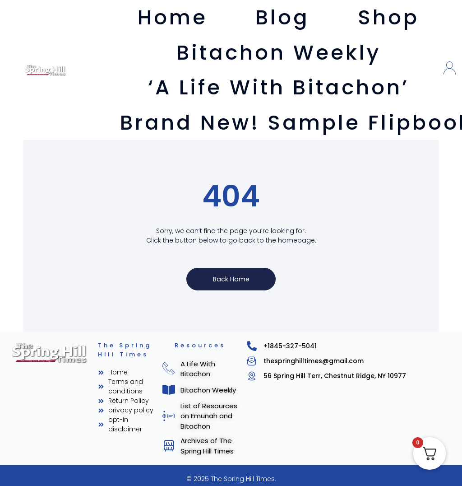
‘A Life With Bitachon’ (278, 87)
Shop (388, 17)
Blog (282, 17)
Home (173, 17)
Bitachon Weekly (278, 52)
